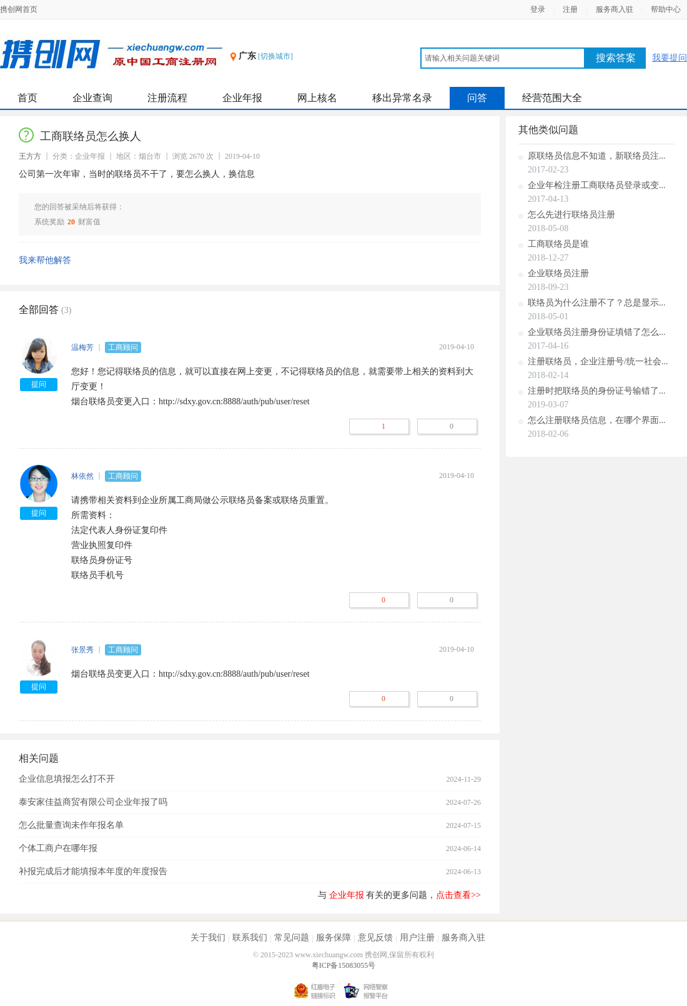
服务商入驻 (614, 9)
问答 (477, 97)
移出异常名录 (402, 97)
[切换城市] (275, 56)
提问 (38, 384)
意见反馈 (375, 937)
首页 (27, 97)
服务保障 (333, 937)
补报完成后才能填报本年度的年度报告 (93, 871)
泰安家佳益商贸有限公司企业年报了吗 (93, 802)
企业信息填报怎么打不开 (67, 779)
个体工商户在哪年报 (58, 848)
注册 (570, 9)
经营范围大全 (552, 97)
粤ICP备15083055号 (344, 965)
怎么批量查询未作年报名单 (71, 825)
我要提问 (669, 57)
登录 (537, 9)
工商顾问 (123, 347)
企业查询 (92, 97)
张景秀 (82, 649)
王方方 (30, 156)
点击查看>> (458, 895)
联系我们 (249, 937)
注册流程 (167, 97)
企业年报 (242, 97)
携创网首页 (18, 9)
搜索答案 (616, 57)
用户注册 (417, 937)
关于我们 (207, 937)
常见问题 (291, 937)
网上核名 (317, 97)
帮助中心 (666, 9)
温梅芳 (82, 347)
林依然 (82, 476)
